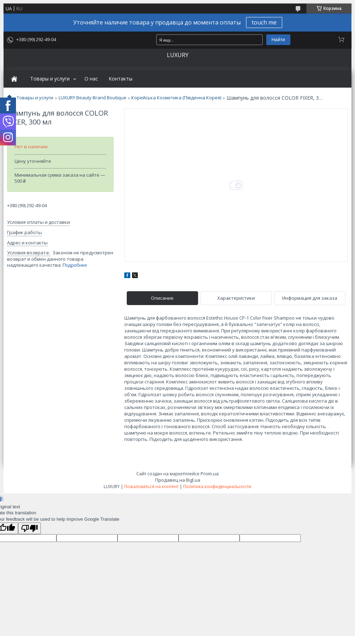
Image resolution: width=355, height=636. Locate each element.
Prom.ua (210, 473)
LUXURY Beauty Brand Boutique (92, 98)
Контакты (120, 79)
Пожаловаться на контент (151, 486)
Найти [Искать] (278, 39)
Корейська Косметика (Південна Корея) (176, 98)
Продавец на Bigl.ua (177, 480)
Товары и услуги (50, 79)
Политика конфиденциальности (217, 486)
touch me (264, 22)
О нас (91, 79)
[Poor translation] (29, 528)
